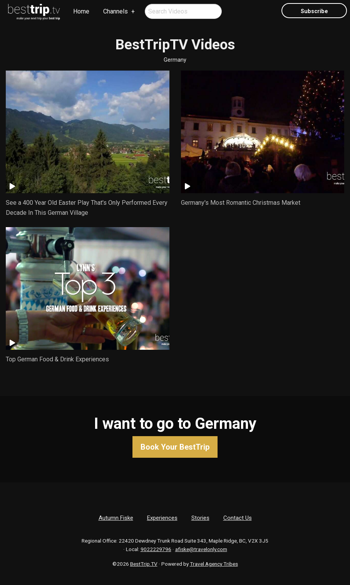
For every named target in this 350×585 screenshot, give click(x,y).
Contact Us (237, 517)
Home (81, 11)
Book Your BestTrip (175, 447)
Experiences (162, 517)
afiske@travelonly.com (201, 549)
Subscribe (314, 11)
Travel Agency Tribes (214, 564)
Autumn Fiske (116, 517)
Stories (200, 517)
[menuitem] (34, 12)
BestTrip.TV (143, 564)
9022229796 (156, 549)
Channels (115, 11)
